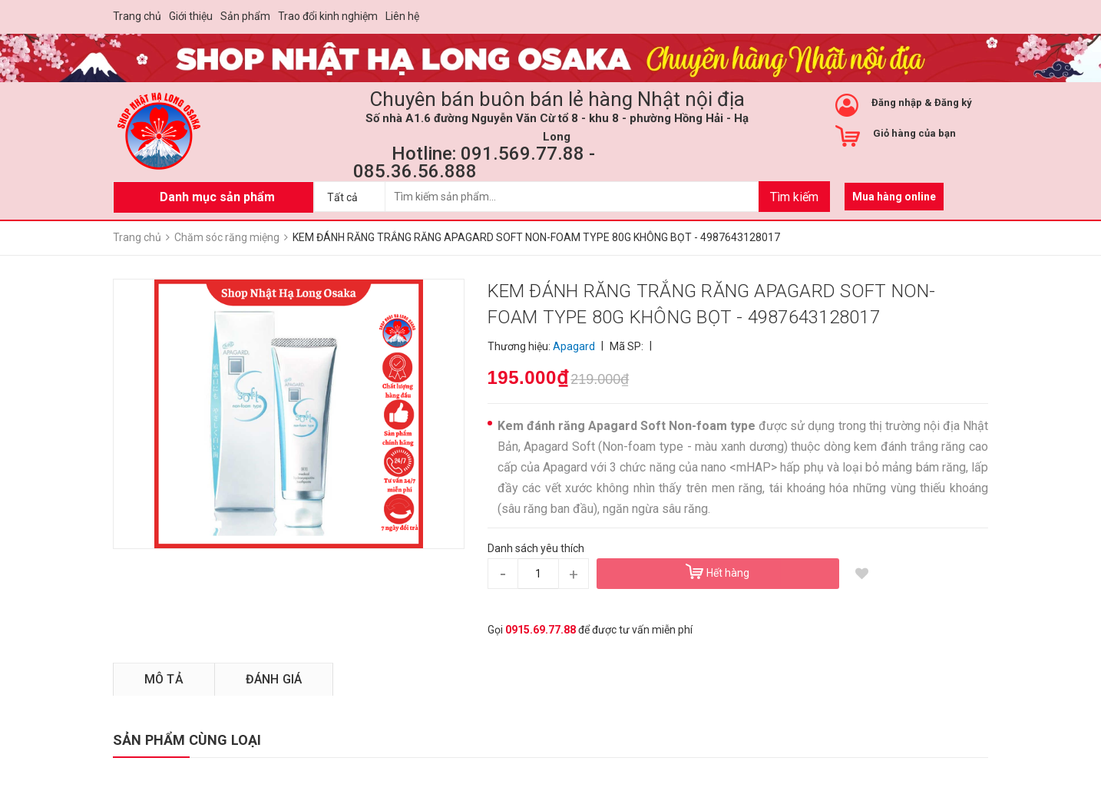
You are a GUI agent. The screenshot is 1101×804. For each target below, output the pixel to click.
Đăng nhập (896, 102)
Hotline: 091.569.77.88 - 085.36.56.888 (474, 162)
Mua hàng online (894, 196)
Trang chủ (137, 16)
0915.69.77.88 (540, 630)
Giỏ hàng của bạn (914, 133)
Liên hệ (402, 16)
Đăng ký (953, 102)
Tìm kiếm (794, 197)
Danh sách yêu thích (536, 548)
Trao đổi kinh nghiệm (328, 16)
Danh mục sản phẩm (217, 197)
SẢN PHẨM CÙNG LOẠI (187, 740)
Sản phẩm (245, 16)
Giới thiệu (191, 16)
